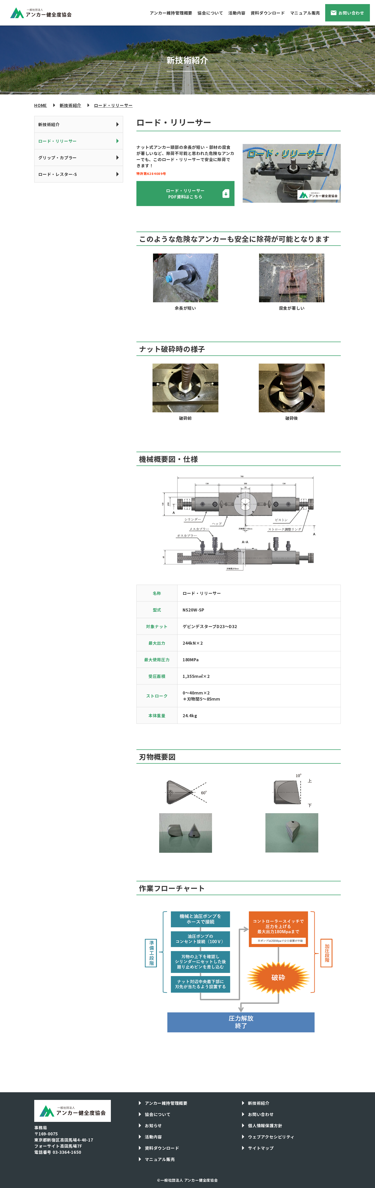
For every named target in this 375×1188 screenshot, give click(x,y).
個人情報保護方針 (265, 1125)
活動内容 (236, 13)
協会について (210, 13)
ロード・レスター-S (57, 174)
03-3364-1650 (67, 1152)
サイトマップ (261, 1148)
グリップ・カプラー (57, 157)
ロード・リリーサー (113, 105)
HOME (40, 105)
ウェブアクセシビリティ (271, 1137)
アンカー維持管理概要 (171, 13)
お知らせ (153, 1125)
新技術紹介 (70, 105)
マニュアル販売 (305, 13)
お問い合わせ (351, 13)
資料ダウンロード (268, 13)
